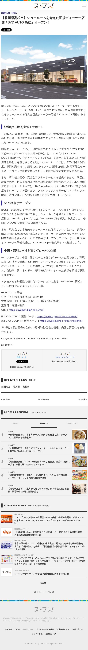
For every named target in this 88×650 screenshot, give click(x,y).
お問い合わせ (77, 629)
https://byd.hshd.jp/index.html (26, 309)
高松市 (26, 386)
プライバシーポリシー (24, 629)
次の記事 (82, 399)
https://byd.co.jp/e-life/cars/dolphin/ (61, 320)
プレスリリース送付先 (45, 629)
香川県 (16, 386)
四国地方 (5, 386)
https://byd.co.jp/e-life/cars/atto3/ (57, 316)
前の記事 (5, 399)
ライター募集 (37, 634)
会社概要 (8, 629)
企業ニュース (51, 634)
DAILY (16, 423)
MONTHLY (72, 423)
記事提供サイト (63, 629)
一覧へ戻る (44, 399)
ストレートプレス (44, 591)
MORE (44, 583)
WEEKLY (44, 423)
